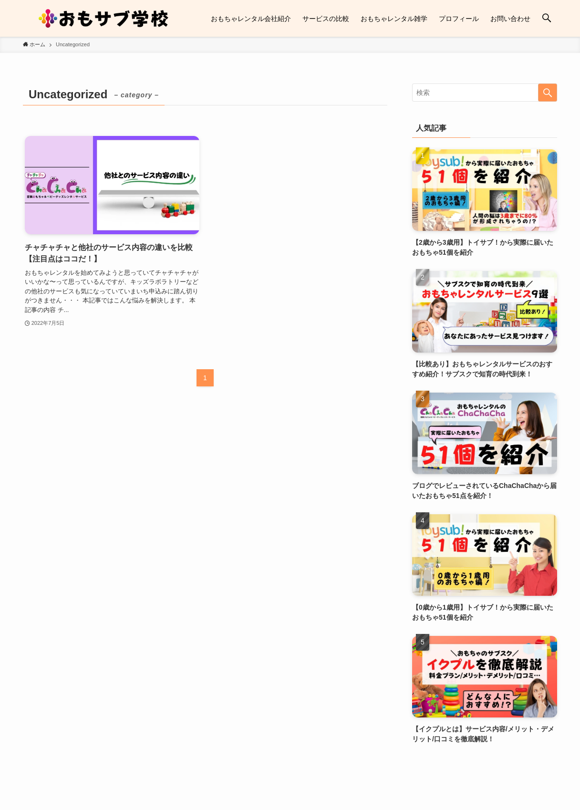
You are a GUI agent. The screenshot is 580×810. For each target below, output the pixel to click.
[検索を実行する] (547, 92)
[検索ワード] (484, 92)
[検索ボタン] (546, 18)
